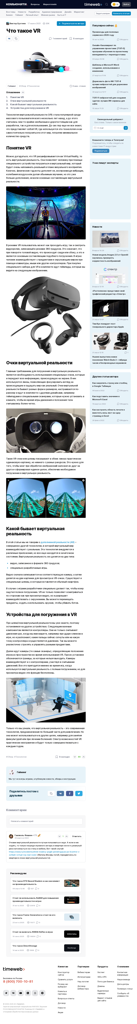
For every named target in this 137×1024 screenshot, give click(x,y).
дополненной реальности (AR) (58, 542)
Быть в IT (61, 15)
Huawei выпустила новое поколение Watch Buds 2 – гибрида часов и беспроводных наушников (109, 360)
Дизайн (68, 12)
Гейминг (19, 15)
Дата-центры (123, 984)
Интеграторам (84, 977)
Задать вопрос (103, 13)
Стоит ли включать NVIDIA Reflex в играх (33, 932)
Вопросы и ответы (66, 998)
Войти (126, 4)
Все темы (10, 12)
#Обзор (22, 86)
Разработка (34, 12)
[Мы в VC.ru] (35, 993)
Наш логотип (83, 981)
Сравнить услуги (65, 979)
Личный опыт (32, 15)
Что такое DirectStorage (25, 946)
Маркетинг (79, 12)
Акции (60, 1012)
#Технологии (33, 86)
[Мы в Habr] (28, 993)
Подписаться (101, 151)
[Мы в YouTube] (21, 993)
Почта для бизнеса (105, 981)
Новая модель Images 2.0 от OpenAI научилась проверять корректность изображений (110, 258)
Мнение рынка (48, 15)
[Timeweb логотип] (27, 969)
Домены (101, 986)
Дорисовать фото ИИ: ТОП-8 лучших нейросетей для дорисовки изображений (110, 84)
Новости (22, 12)
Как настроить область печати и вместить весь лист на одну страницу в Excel (108, 412)
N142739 (20, 1009)
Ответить (76, 836)
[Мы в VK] (13, 993)
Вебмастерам (84, 972)
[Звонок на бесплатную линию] (27, 981)
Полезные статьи (125, 989)
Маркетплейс (50, 4)
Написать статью (121, 13)
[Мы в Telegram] (6, 993)
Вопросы (35, 4)
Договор (62, 1003)
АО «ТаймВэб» (19, 1004)
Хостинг (101, 972)
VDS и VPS (101, 977)
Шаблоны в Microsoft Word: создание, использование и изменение (106, 68)
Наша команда (123, 979)
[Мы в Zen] (42, 993)
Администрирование (52, 12)
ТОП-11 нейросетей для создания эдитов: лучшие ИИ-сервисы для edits (109, 101)
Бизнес (9, 15)
